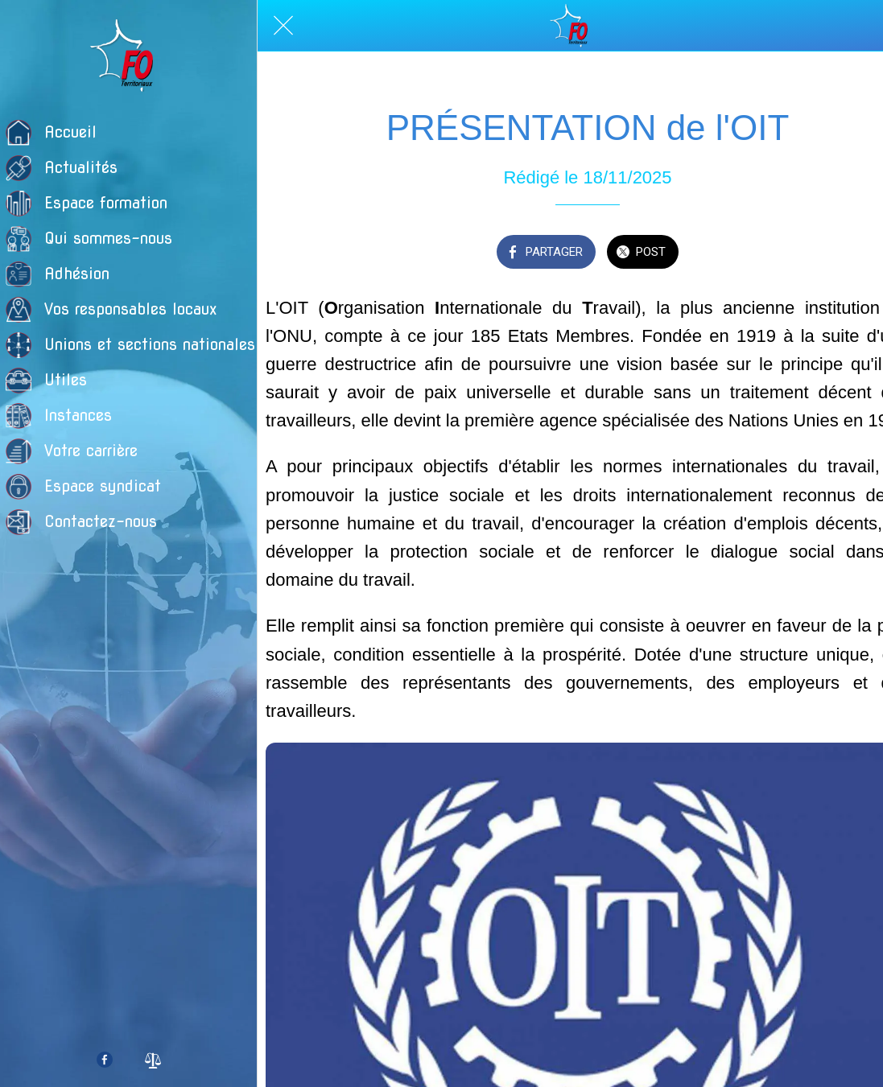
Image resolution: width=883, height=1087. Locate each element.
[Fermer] (283, 25)
